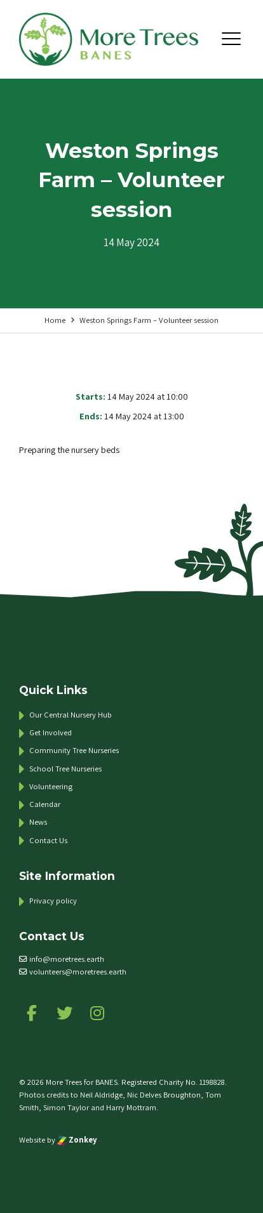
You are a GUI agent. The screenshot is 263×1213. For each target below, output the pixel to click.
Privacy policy (53, 900)
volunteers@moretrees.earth (77, 971)
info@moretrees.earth (66, 959)
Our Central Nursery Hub (70, 714)
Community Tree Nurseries (74, 750)
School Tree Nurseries (65, 768)
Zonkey (77, 1139)
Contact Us (48, 840)
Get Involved (50, 732)
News (38, 821)
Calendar (44, 804)
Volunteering (50, 786)
